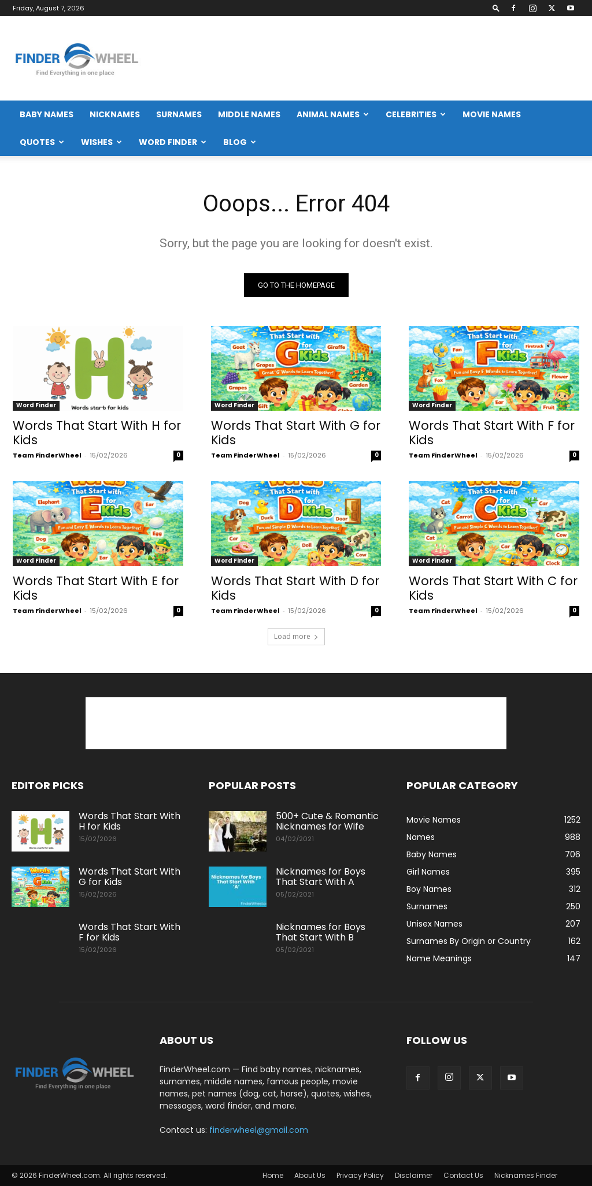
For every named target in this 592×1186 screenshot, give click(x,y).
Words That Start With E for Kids (96, 588)
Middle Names (249, 114)
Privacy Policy (360, 1175)
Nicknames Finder (525, 1175)
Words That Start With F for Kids (492, 432)
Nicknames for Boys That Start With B (320, 932)
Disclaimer (413, 1175)
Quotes (42, 142)
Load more (296, 636)
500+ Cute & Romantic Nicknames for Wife (327, 821)
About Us (309, 1175)
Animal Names (333, 114)
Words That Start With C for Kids (493, 588)
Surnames (179, 114)
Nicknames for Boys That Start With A (320, 876)
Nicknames (115, 114)
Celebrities (416, 114)
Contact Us (463, 1175)
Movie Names (491, 114)
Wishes (101, 142)
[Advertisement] (370, 58)
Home (272, 1175)
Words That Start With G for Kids (295, 432)
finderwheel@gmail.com (258, 1130)
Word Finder (172, 142)
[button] (496, 7)
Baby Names (46, 114)
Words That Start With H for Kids (97, 432)
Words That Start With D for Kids (295, 588)
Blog (239, 142)
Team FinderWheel (47, 455)
